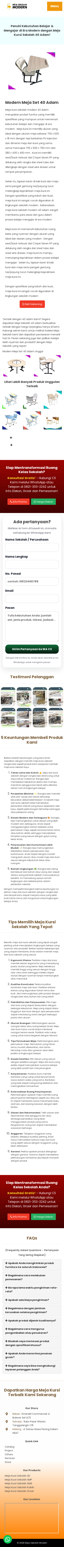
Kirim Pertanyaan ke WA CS (32, 649)
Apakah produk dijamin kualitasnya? (30, 1320)
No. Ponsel (32, 579)
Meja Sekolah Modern (36, 1542)
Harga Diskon (43, 501)
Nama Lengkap (32, 562)
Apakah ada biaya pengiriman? (27, 1300)
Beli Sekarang (32, 304)
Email (32, 596)
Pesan (32, 624)
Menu (55, 6)
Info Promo (18, 501)
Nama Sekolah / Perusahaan (32, 545)
